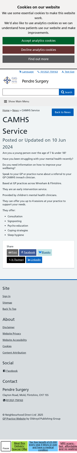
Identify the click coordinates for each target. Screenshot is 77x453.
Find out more (38, 59)
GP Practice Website (14, 418)
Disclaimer (9, 327)
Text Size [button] (67, 71)
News (15, 110)
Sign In (6, 296)
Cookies (7, 346)
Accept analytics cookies (38, 41)
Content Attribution (14, 352)
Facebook (10, 370)
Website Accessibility (15, 340)
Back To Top (9, 308)
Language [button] (26, 71)
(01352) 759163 (47, 71)
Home (6, 110)
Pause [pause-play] (6, 448)
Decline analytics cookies (38, 50)
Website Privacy (12, 333)
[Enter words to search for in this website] (31, 92)
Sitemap (7, 302)
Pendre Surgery (35, 81)
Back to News (63, 112)
